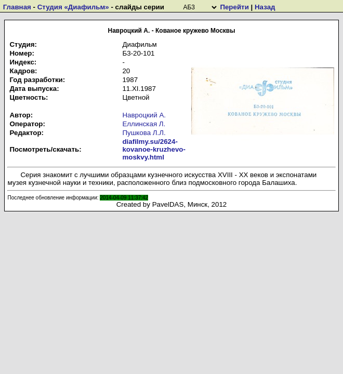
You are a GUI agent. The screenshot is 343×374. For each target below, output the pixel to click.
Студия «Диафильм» (73, 7)
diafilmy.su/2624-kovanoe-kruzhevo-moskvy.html (153, 149)
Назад (265, 7)
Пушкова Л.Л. (143, 133)
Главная (17, 7)
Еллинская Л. (143, 124)
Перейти (234, 7)
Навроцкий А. (144, 115)
